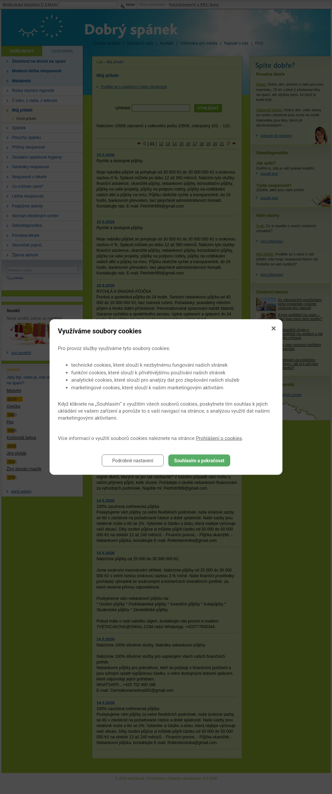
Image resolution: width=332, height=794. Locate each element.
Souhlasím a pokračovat (199, 460)
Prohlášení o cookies (219, 438)
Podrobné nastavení (132, 460)
